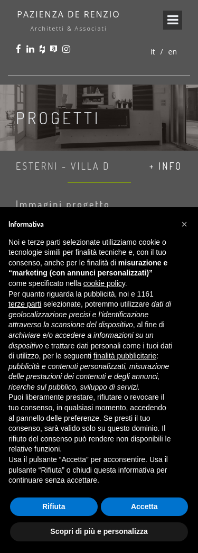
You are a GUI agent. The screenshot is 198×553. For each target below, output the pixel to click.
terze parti (24, 304)
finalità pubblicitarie (124, 356)
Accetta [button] (144, 506)
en (172, 52)
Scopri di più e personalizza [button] (98, 531)
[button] (184, 224)
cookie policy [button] (104, 283)
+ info (165, 166)
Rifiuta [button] (53, 506)
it (152, 52)
